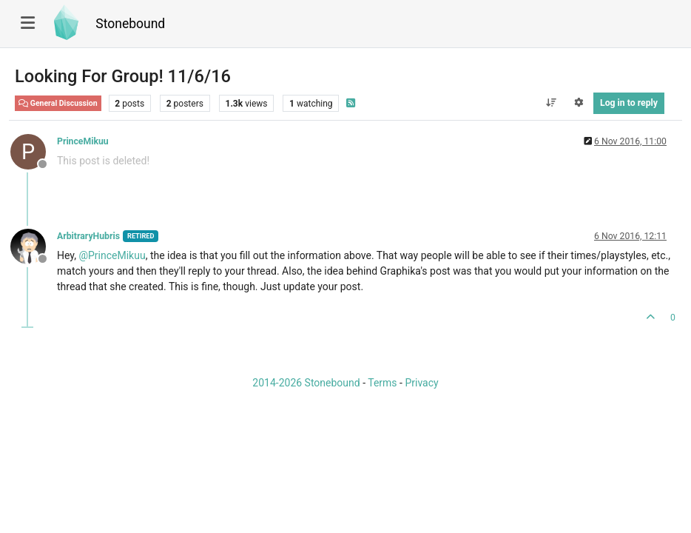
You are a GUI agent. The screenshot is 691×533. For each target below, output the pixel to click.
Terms (382, 383)
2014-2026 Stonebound (306, 383)
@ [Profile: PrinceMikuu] (111, 255)
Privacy (421, 383)
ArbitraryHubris (88, 236)
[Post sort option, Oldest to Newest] (551, 103)
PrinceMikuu (83, 141)
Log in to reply (629, 103)
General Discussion (58, 103)
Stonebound (130, 23)
